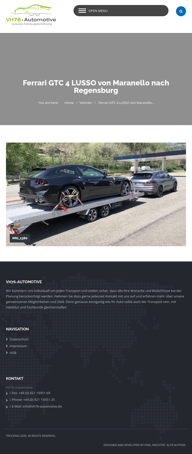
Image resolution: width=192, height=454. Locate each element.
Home (69, 102)
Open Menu (98, 10)
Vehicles (86, 102)
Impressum (18, 346)
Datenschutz (19, 339)
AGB (13, 352)
